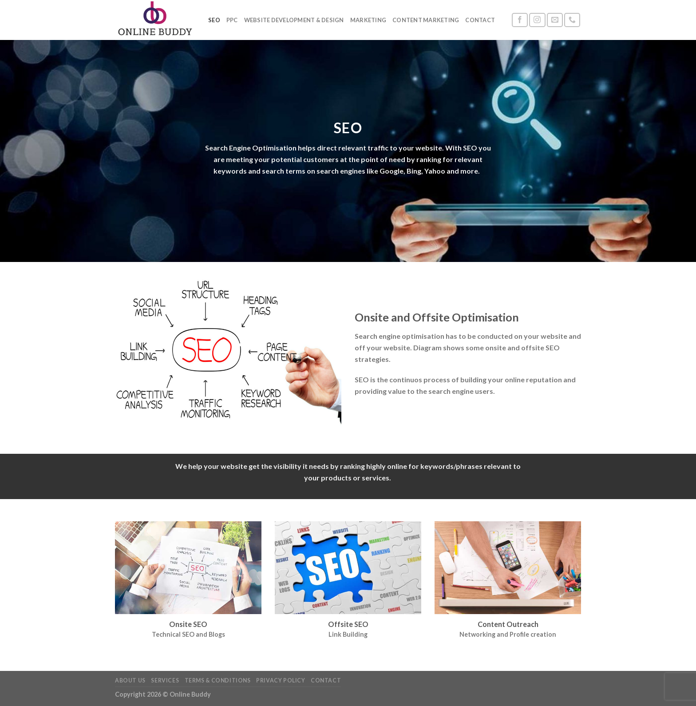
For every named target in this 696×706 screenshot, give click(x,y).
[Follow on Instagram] (537, 20)
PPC (232, 20)
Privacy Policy (280, 680)
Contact (480, 20)
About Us (130, 680)
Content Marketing (425, 20)
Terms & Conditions (218, 680)
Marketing (368, 20)
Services (165, 680)
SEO (214, 20)
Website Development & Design (294, 20)
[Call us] (572, 20)
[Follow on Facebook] (520, 20)
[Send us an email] (555, 20)
